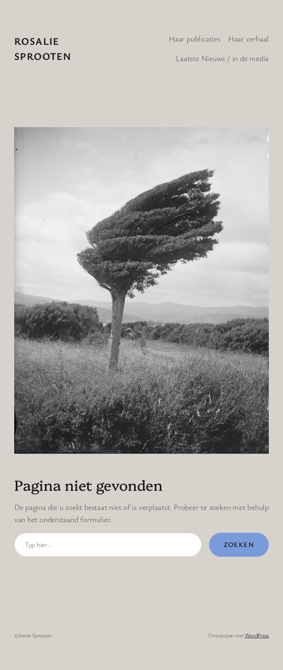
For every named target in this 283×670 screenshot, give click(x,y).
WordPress (257, 635)
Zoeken (239, 544)
